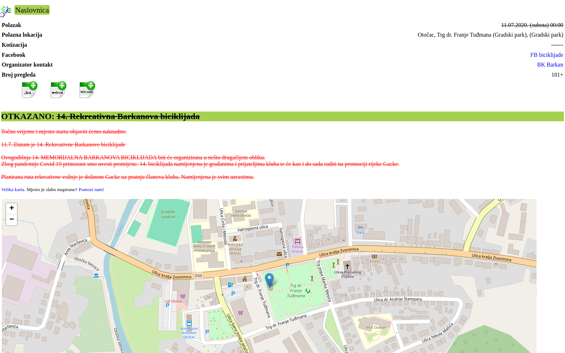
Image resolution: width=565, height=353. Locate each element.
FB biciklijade (546, 55)
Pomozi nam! (91, 189)
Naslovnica (32, 10)
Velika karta (12, 189)
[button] (269, 280)
